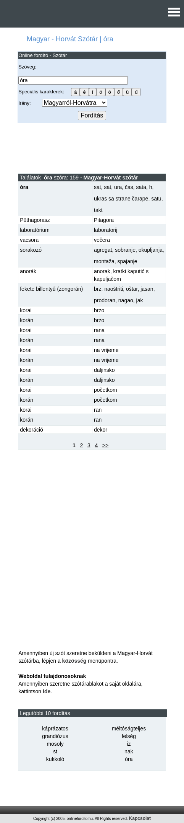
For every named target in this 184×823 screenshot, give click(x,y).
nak (128, 751)
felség (129, 736)
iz (129, 744)
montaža (104, 261)
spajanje (127, 261)
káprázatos (55, 728)
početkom (105, 390)
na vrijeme (106, 350)
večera (102, 240)
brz (97, 289)
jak (139, 300)
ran (98, 410)
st (55, 751)
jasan (146, 289)
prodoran (104, 300)
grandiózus (55, 736)
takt (98, 210)
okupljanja (151, 250)
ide (46, 691)
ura (118, 187)
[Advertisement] (92, 147)
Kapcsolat (140, 818)
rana (99, 330)
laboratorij (105, 230)
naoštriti (113, 289)
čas (129, 187)
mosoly (55, 744)
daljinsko (104, 370)
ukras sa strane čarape (121, 199)
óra (128, 759)
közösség (74, 661)
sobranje (125, 250)
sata (141, 187)
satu (156, 199)
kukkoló (55, 759)
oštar (131, 289)
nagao (125, 300)
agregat (103, 250)
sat (97, 187)
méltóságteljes (129, 728)
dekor (100, 430)
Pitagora (104, 220)
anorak (102, 271)
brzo (99, 310)
